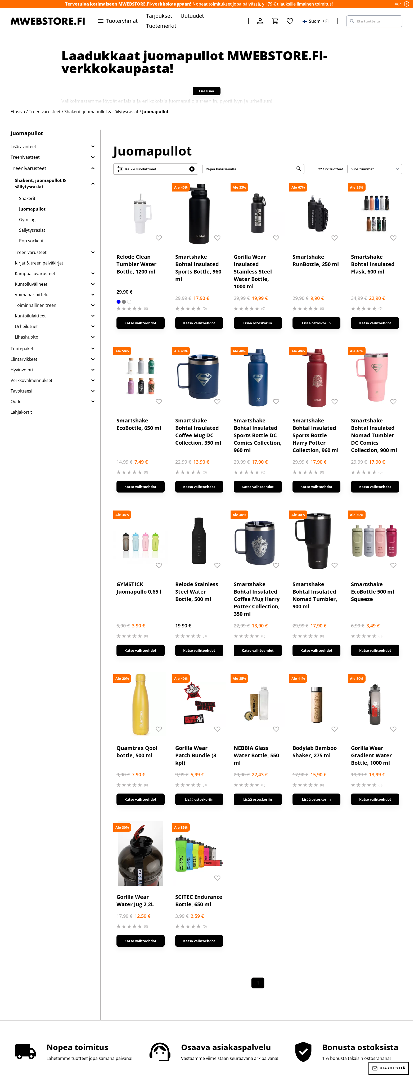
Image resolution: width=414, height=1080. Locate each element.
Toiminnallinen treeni (36, 305)
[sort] (374, 169)
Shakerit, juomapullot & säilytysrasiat (40, 183)
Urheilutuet (26, 326)
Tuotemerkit (161, 25)
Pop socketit (31, 241)
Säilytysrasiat (32, 230)
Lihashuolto (26, 337)
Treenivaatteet (25, 157)
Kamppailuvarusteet (35, 273)
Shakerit (27, 198)
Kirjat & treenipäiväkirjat (39, 263)
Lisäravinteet (23, 146)
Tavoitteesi (21, 391)
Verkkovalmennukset (31, 380)
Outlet (17, 401)
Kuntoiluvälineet (31, 284)
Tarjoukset (159, 15)
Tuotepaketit (23, 349)
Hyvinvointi (22, 370)
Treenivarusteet (28, 168)
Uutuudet (192, 15)
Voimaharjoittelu (31, 295)
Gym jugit (28, 219)
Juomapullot (32, 209)
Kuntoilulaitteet (30, 316)
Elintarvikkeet (24, 359)
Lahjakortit (21, 412)
